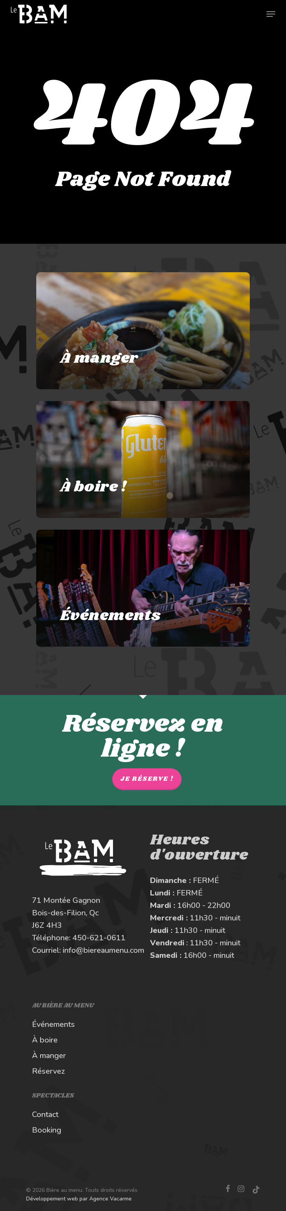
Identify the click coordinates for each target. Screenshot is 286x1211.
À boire (45, 1040)
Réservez (48, 1071)
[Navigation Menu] (271, 14)
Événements (53, 1024)
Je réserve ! (146, 779)
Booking (46, 1130)
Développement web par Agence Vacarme (79, 1198)
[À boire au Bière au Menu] (143, 459)
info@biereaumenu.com (103, 950)
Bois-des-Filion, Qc (65, 913)
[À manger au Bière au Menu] (143, 331)
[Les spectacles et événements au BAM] (143, 588)
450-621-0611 (98, 938)
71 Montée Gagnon (66, 900)
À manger (49, 1055)
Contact (45, 1114)
